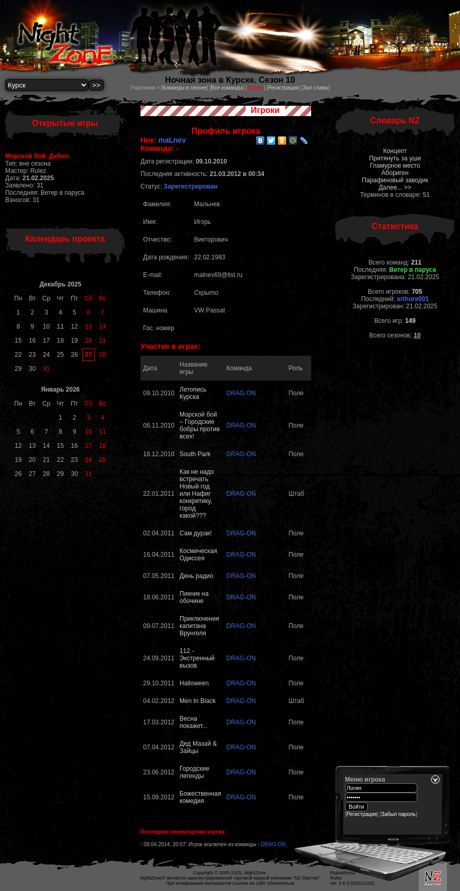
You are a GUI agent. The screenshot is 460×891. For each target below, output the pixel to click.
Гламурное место (395, 165)
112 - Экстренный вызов (197, 658)
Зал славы (315, 88)
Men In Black (197, 701)
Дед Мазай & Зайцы (198, 747)
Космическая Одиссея (198, 554)
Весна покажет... (194, 722)
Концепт (395, 151)
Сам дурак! (196, 533)
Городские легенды (194, 772)
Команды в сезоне (184, 88)
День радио (196, 576)
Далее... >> (395, 187)
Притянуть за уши (395, 158)
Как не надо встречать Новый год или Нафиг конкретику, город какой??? (197, 493)
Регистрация (283, 88)
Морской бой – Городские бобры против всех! (200, 425)
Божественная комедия (200, 797)
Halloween (194, 683)
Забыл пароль (398, 814)
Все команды (226, 88)
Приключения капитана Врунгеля (199, 626)
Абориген (394, 173)
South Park (195, 454)
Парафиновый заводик (395, 180)
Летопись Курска (193, 393)
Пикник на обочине (194, 597)
